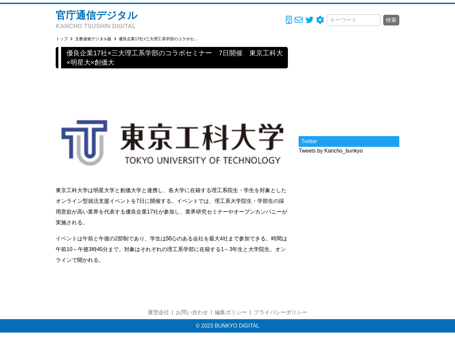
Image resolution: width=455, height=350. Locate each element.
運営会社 (158, 312)
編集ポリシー (231, 312)
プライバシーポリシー (280, 312)
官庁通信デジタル (97, 15)
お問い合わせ (192, 312)
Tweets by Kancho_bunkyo (331, 151)
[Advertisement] (349, 89)
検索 (391, 20)
